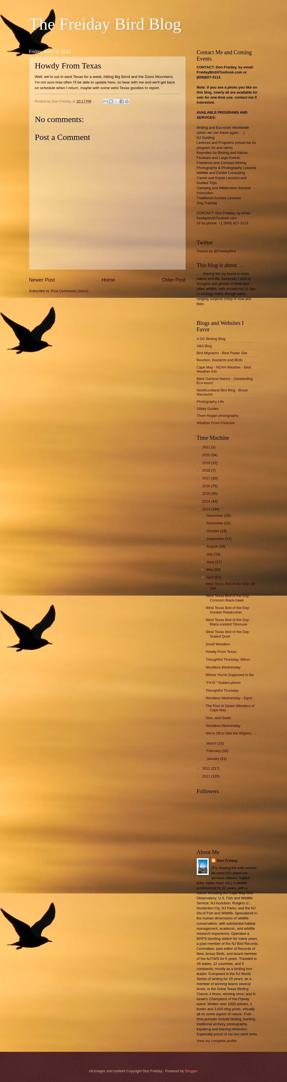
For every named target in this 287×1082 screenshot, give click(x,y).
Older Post (173, 280)
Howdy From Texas (221, 652)
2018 (206, 470)
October (213, 531)
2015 (206, 493)
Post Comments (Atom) (69, 291)
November (215, 523)
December (215, 515)
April (211, 577)
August (213, 546)
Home (108, 280)
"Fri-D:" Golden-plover (223, 683)
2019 (206, 463)
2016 (206, 486)
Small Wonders (218, 644)
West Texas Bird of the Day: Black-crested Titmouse (228, 622)
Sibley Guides (208, 408)
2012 (206, 768)
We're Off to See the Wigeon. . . (231, 733)
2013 (206, 509)
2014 (206, 501)
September (216, 539)
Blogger (191, 1071)
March (212, 743)
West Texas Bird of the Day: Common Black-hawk (228, 598)
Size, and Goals (218, 718)
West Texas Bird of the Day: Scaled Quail (228, 634)
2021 (206, 447)
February (214, 751)
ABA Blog (204, 346)
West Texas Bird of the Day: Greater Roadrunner (228, 610)
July (210, 554)
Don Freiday (227, 861)
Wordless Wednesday (223, 667)
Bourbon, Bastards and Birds (220, 360)
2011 (206, 776)
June (211, 562)
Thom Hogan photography (218, 415)
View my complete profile (217, 1041)
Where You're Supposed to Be (230, 675)
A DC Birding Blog (211, 339)
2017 (206, 478)
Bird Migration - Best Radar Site (222, 353)
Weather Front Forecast (216, 423)
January (213, 759)
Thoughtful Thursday (222, 690)
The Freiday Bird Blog (105, 24)
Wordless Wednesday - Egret (229, 698)
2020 (206, 455)
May (210, 569)
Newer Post (42, 280)
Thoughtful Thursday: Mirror (228, 659)
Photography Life (210, 401)
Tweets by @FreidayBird (216, 251)
